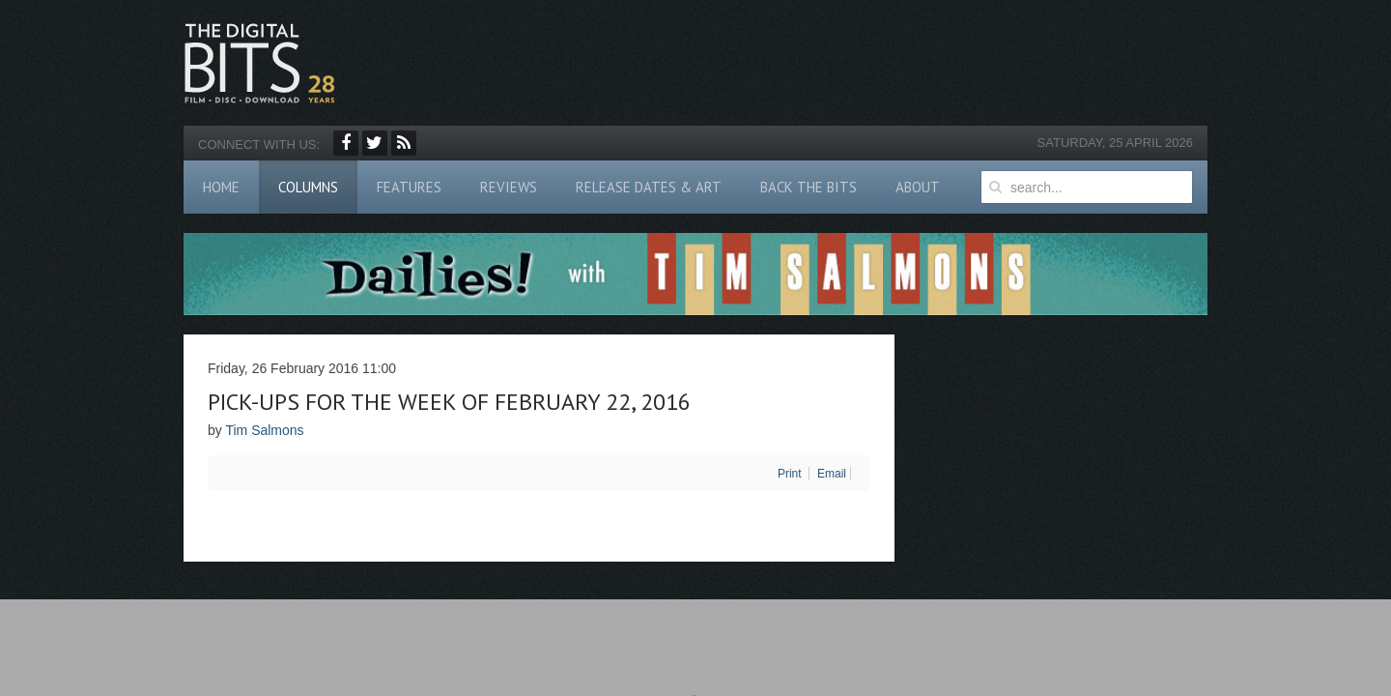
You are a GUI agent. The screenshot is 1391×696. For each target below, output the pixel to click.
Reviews (508, 187)
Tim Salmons (264, 430)
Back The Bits (808, 187)
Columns (308, 187)
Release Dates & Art (649, 187)
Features (409, 187)
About (917, 187)
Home (221, 187)
